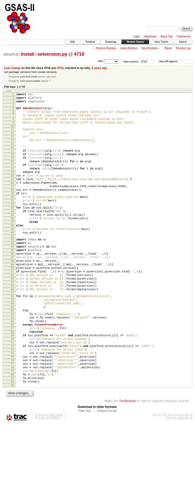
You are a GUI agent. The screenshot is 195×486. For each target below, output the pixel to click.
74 (12, 406)
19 (12, 171)
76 (12, 415)
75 (12, 411)
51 (12, 308)
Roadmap (110, 41)
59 (12, 342)
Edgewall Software (49, 479)
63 (12, 359)
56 (12, 330)
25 (12, 197)
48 (12, 295)
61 (12, 350)
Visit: (100, 61)
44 (12, 278)
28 (12, 210)
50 (12, 304)
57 (12, 334)
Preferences (184, 36)
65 (12, 368)
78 (12, 424)
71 (12, 393)
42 (12, 269)
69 (12, 385)
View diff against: (175, 61)
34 (12, 236)
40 (12, 261)
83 (12, 445)
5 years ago (99, 67)
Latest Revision (128, 48)
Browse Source (135, 41)
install (27, 54)
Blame (168, 48)
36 (12, 244)
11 (12, 136)
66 (12, 372)
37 (12, 249)
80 (12, 432)
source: (11, 54)
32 (12, 227)
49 (12, 299)
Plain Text (84, 472)
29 (12, 214)
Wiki (72, 41)
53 (12, 317)
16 (12, 158)
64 (12, 363)
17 (12, 162)
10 (12, 133)
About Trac (166, 36)
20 (12, 175)
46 (12, 286)
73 (12, 402)
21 (12, 179)
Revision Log (183, 48)
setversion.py (52, 54)
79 (12, 428)
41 (12, 266)
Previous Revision (106, 48)
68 (12, 380)
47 (12, 291)
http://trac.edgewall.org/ (179, 479)
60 (12, 346)
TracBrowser (127, 462)
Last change (12, 67)
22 (12, 184)
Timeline (90, 41)
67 (12, 376)
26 (12, 201)
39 (12, 257)
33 (12, 231)
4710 (79, 54)
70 (12, 389)
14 (12, 149)
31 (12, 223)
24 (12, 192)
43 (12, 273)
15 (12, 153)
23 (12, 188)
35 (12, 240)
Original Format (107, 472)
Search (183, 41)
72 (12, 398)
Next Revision (149, 48)
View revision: (131, 61)
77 (12, 419)
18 (12, 166)
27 (12, 205)
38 (12, 253)
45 (12, 282)
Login (137, 36)
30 (12, 218)
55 (12, 325)
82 (12, 441)
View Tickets (161, 41)
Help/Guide (150, 36)
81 (12, 437)
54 (12, 321)
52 (12, 312)
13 (12, 145)
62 (12, 355)
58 (12, 337)
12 (12, 140)
